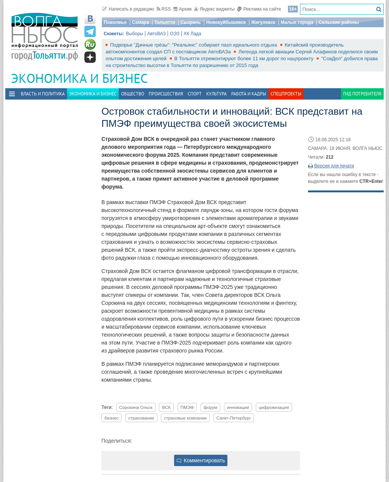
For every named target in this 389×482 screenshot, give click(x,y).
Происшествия (166, 94)
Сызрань (190, 22)
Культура (216, 94)
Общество (132, 94)
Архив (182, 9)
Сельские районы (339, 22)
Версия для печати (334, 165)
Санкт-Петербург (233, 417)
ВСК (166, 407)
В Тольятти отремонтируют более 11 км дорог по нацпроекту (244, 58)
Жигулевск (263, 22)
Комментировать (201, 460)
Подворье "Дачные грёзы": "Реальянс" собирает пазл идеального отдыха (194, 45)
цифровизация (274, 407)
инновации (238, 407)
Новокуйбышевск (226, 22)
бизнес (111, 417)
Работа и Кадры (248, 94)
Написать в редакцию (128, 9)
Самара (140, 22)
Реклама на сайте (259, 9)
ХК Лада (192, 33)
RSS (164, 9)
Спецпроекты (286, 94)
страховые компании (185, 417)
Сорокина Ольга (135, 407)
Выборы (134, 33)
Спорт (195, 94)
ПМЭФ (187, 407)
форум (210, 407)
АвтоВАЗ (156, 33)
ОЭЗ (174, 33)
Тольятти (164, 22)
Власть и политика (43, 94)
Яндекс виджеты (214, 9)
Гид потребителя (362, 94)
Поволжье (115, 22)
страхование (141, 417)
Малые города (297, 22)
